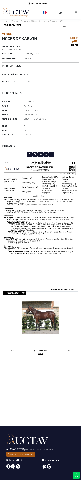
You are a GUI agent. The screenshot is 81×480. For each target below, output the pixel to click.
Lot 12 (69, 351)
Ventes (14, 21)
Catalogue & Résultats (31, 21)
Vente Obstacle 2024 (53, 21)
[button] (45, 12)
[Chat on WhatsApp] (76, 475)
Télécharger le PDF (14, 293)
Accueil (5, 21)
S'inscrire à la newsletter (21, 454)
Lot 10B (12, 351)
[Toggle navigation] (76, 12)
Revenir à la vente (11, 25)
